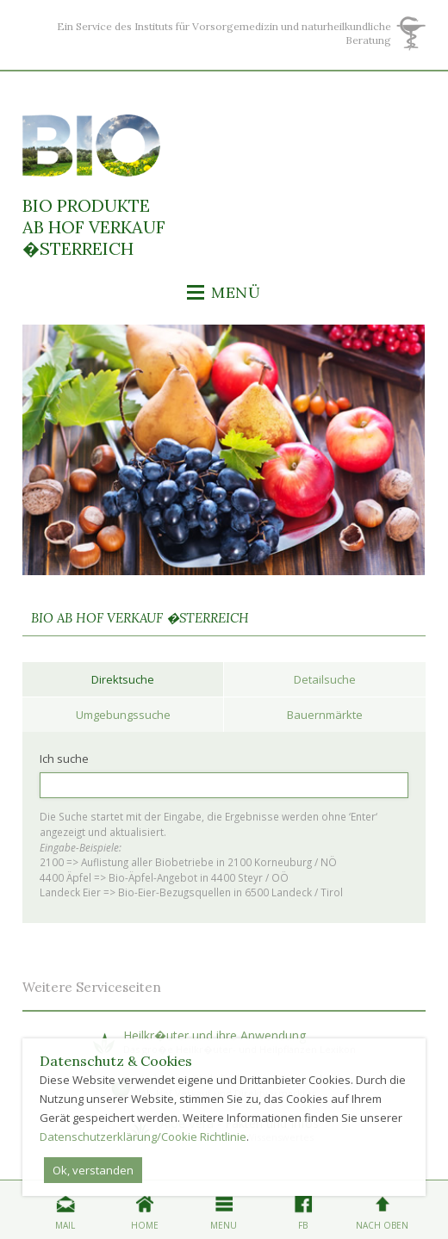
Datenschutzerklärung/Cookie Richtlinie (143, 1136)
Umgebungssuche (123, 714)
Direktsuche (122, 679)
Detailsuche (325, 679)
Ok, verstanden (93, 1170)
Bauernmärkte (325, 714)
